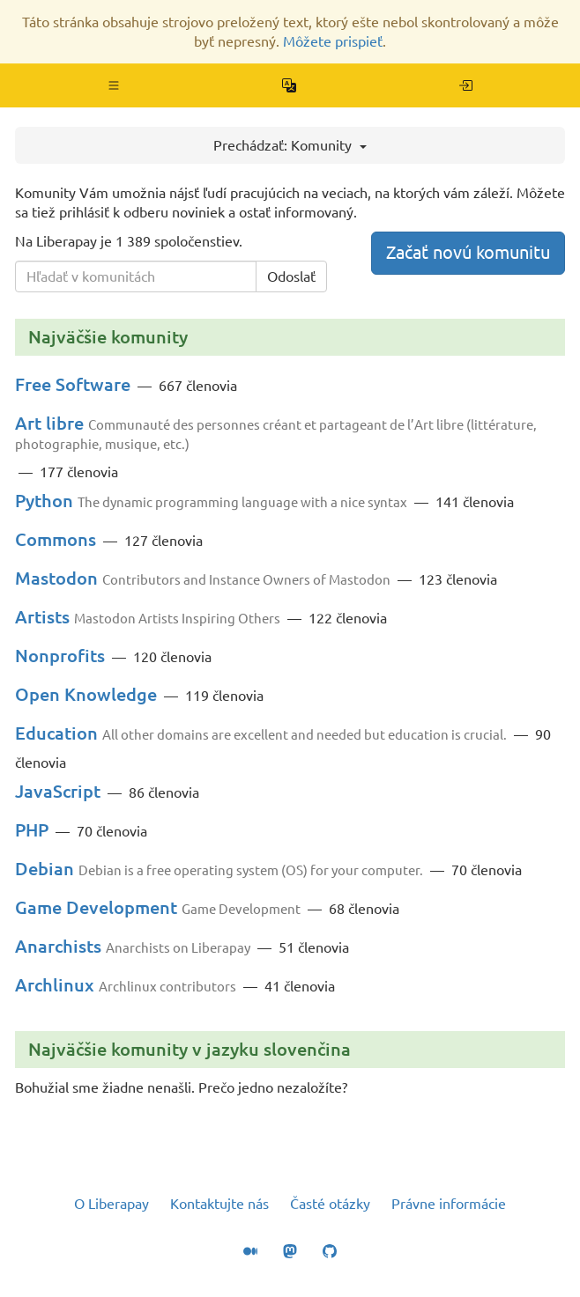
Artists (42, 617)
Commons (55, 539)
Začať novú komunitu (468, 252)
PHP (31, 830)
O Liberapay (111, 1204)
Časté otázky (330, 1204)
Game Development (96, 907)
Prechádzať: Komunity (290, 145)
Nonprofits (60, 655)
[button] (114, 85)
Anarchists (58, 946)
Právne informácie (448, 1204)
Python (44, 500)
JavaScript (57, 791)
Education (56, 733)
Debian (44, 869)
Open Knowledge (86, 694)
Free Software (72, 384)
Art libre (49, 423)
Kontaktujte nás (219, 1204)
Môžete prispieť (333, 41)
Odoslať (291, 276)
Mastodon (56, 578)
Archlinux (54, 985)
